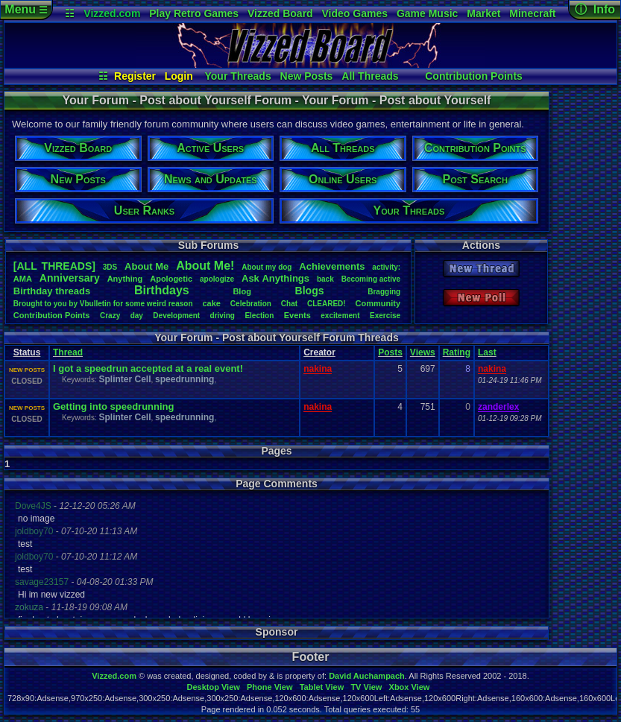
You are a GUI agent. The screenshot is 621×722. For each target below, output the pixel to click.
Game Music (427, 13)
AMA (22, 278)
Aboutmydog (266, 267)
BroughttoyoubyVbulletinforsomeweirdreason (103, 304)
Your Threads (238, 76)
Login (179, 76)
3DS (110, 267)
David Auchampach (367, 675)
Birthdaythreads (51, 291)
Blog (241, 291)
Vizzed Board (280, 13)
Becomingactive (370, 279)
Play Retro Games (194, 13)
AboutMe (146, 266)
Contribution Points (474, 76)
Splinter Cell (124, 379)
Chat (289, 304)
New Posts (306, 76)
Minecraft (532, 13)
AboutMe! (205, 265)
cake (211, 303)
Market (483, 13)
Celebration (250, 304)
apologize (217, 279)
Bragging (384, 292)
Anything (125, 278)
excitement (340, 315)
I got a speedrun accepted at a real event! (148, 368)
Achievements (332, 266)
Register (135, 76)
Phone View (270, 687)
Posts (390, 352)
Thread (68, 352)
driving (222, 315)
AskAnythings (275, 278)
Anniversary (70, 278)
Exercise (385, 315)
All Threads (369, 76)
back (325, 279)
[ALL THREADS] (54, 266)
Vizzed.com (111, 13)
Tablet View (322, 687)
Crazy (110, 315)
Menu (25, 9)
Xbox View (409, 687)
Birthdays (161, 290)
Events (297, 315)
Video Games (355, 13)
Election (259, 315)
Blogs (309, 291)
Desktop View (212, 687)
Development (176, 315)
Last (487, 352)
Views (422, 352)
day (136, 315)
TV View (366, 687)
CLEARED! (326, 304)
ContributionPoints (51, 315)
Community (378, 303)
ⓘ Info (595, 9)
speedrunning (184, 379)
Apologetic (171, 278)
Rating (456, 352)
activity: (386, 267)
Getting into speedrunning (113, 406)
